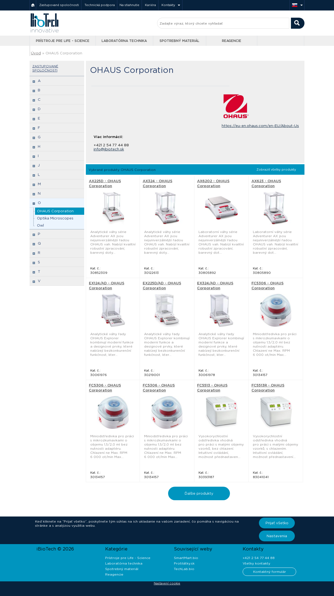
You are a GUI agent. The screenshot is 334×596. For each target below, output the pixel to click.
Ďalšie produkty (199, 493)
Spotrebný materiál (179, 41)
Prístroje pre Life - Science (62, 41)
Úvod (36, 53)
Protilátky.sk (184, 563)
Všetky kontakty (256, 563)
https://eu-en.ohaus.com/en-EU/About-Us (260, 126)
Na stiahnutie (129, 5)
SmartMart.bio (186, 558)
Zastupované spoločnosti (59, 5)
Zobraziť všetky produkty (276, 169)
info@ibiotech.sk (109, 149)
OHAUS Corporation (64, 53)
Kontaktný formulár (269, 571)
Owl (40, 225)
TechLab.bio (184, 569)
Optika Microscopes (55, 218)
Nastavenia (277, 536)
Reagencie (231, 41)
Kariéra (150, 5)
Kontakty (168, 5)
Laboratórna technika (124, 41)
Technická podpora (99, 5)
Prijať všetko (277, 523)
